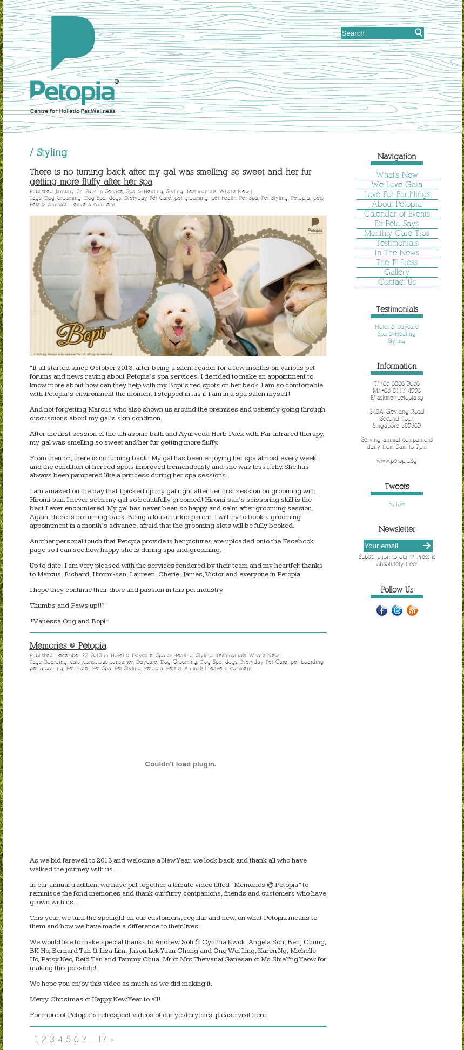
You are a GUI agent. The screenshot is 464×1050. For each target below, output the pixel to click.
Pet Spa (248, 198)
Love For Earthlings (397, 194)
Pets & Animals (48, 204)
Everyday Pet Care (147, 198)
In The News (396, 252)
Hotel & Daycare (132, 655)
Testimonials (201, 191)
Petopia (300, 198)
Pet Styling (274, 198)
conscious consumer (108, 662)
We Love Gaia (396, 184)
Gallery (396, 272)
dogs (115, 198)
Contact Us (397, 282)
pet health (223, 198)
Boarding (55, 662)
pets (318, 198)
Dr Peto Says (397, 223)
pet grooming (191, 198)
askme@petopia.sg (400, 397)
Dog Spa (95, 198)
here (259, 1015)
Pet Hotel (77, 668)
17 (102, 1039)
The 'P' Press (397, 262)
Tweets (397, 486)
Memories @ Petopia (68, 645)
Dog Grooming (62, 198)
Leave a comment (93, 204)
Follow (396, 504)
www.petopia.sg (396, 460)
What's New (234, 191)
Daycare (146, 662)
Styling (174, 191)
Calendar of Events (397, 214)
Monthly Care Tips (396, 233)
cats (75, 662)
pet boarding (307, 662)
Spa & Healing (144, 191)
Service (114, 191)
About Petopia (397, 204)
